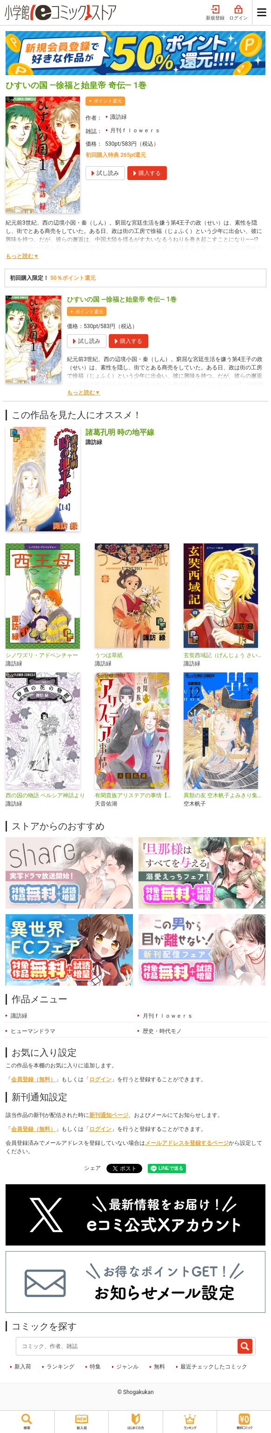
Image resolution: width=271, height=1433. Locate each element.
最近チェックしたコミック (213, 1366)
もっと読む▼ (22, 256)
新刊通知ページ (108, 1115)
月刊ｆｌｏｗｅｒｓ (135, 130)
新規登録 (215, 13)
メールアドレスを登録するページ (187, 1143)
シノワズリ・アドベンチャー (42, 655)
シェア (92, 1168)
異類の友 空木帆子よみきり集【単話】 (224, 795)
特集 (95, 1366)
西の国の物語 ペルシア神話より (45, 795)
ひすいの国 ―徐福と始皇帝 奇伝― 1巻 (122, 299)
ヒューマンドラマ (33, 1031)
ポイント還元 (108, 100)
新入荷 (22, 1366)
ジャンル (127, 1366)
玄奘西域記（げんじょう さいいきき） (224, 655)
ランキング (60, 1366)
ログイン (238, 13)
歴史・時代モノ (162, 1031)
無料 (159, 1366)
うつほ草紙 (109, 655)
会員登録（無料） (33, 1079)
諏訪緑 (118, 117)
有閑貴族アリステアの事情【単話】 (136, 795)
